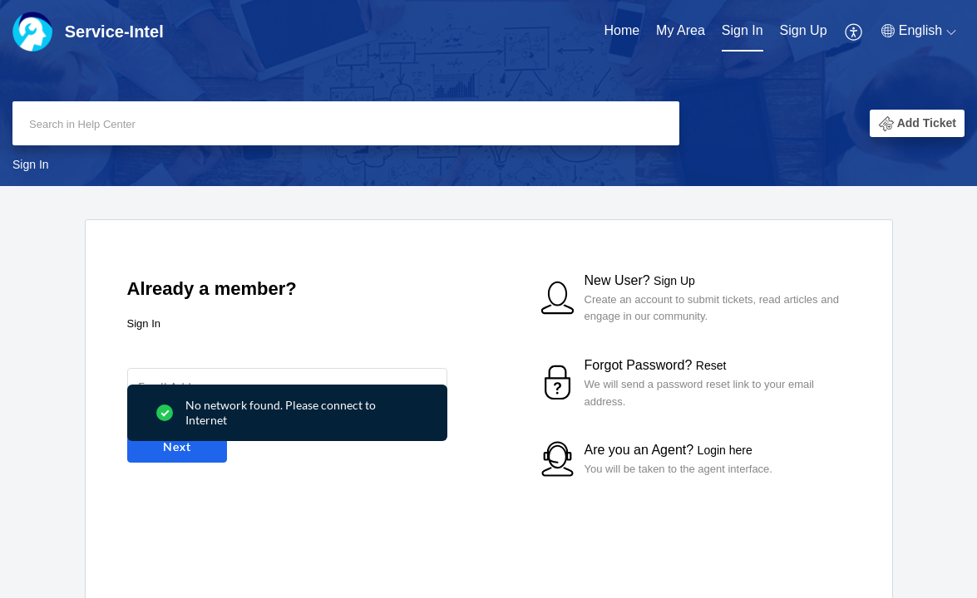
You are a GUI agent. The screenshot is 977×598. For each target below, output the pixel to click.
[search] (345, 123)
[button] (854, 31)
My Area (680, 30)
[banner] (488, 93)
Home (621, 30)
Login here (725, 450)
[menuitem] (621, 31)
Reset (711, 365)
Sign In (742, 30)
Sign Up (803, 30)
